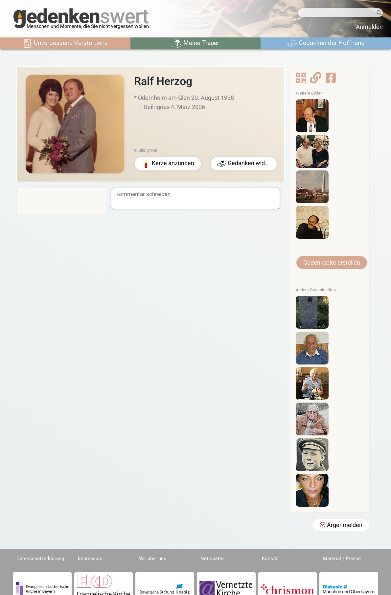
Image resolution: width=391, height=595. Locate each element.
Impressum (90, 559)
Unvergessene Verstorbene (65, 43)
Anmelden (369, 27)
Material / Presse (342, 559)
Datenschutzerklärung (40, 559)
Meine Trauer (195, 43)
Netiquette (212, 559)
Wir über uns (152, 559)
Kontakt (270, 559)
